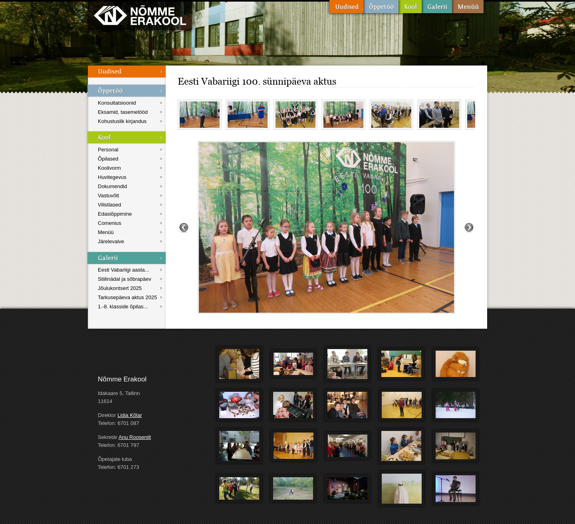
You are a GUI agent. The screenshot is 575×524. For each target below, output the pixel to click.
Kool (410, 6)
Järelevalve (111, 241)
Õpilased (108, 159)
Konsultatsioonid (117, 103)
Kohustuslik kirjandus (122, 121)
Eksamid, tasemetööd (123, 112)
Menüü (468, 6)
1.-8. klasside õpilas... (123, 307)
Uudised (346, 6)
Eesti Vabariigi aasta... (123, 270)
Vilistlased (109, 205)
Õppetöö (381, 6)
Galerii (437, 6)
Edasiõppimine (115, 214)
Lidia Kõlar (129, 415)
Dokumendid (112, 186)
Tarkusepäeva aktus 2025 (127, 297)
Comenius (109, 223)
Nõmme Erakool (140, 15)
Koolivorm (109, 168)
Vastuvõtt (108, 195)
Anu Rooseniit (135, 437)
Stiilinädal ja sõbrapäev (124, 279)
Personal (108, 150)
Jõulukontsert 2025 (120, 288)
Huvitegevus (112, 177)
